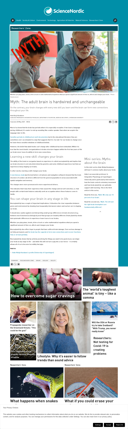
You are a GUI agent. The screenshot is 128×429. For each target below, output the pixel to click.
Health (18, 20)
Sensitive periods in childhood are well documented (29, 137)
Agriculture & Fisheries (65, 20)
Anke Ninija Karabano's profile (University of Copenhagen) (33, 253)
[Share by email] (116, 122)
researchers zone (27, 260)
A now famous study (17, 175)
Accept (108, 425)
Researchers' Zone (96, 20)
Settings (98, 425)
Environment (41, 20)
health (53, 260)
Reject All (119, 425)
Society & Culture (28, 20)
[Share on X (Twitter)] (113, 122)
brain (38, 260)
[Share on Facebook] (110, 122)
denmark (14, 260)
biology (45, 260)
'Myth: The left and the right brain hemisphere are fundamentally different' (99, 204)
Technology (51, 20)
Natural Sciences (82, 20)
